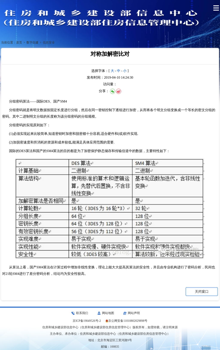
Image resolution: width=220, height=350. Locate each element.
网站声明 (134, 313)
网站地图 (108, 313)
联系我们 (82, 313)
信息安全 (49, 42)
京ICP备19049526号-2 (87, 320)
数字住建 (32, 42)
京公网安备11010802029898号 (127, 320)
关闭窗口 (202, 291)
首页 (19, 42)
